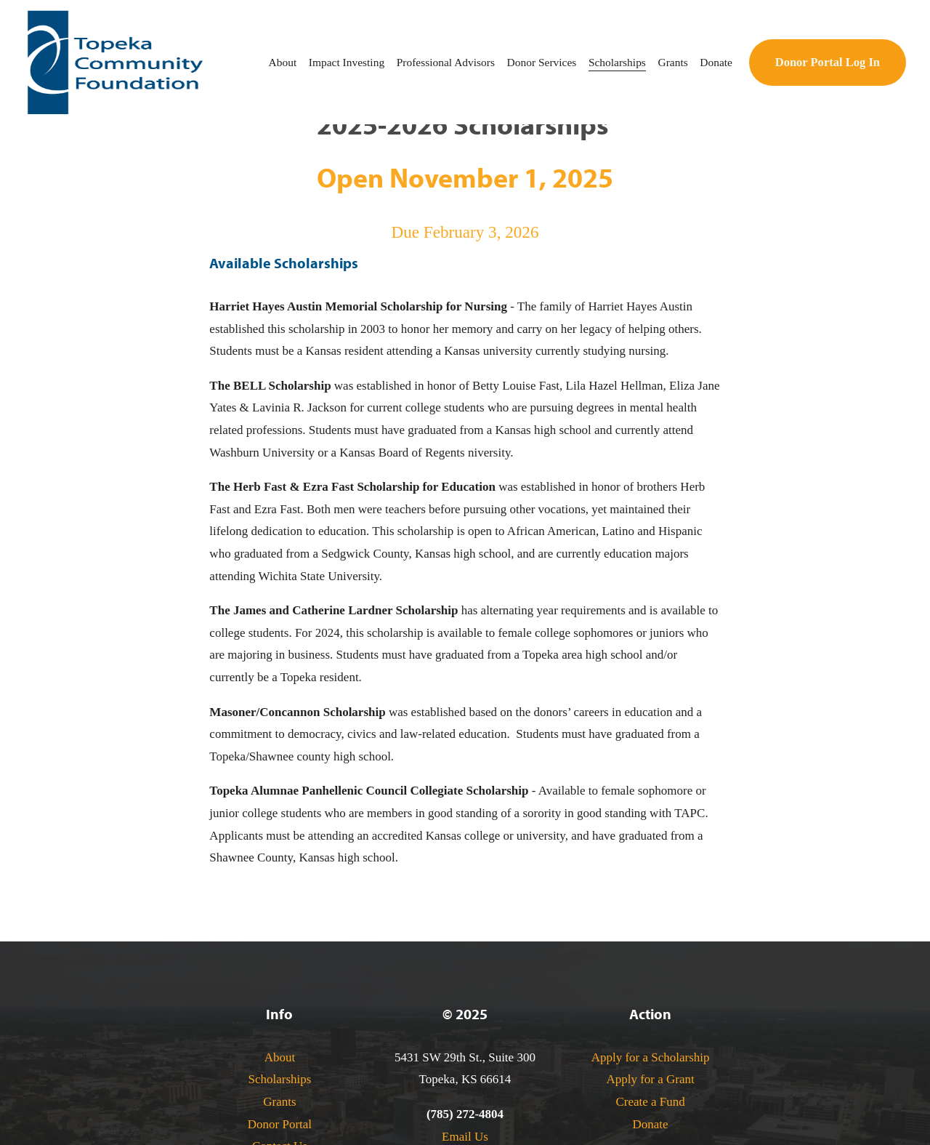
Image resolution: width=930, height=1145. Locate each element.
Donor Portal (280, 1124)
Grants (279, 1102)
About (280, 1057)
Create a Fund (649, 1102)
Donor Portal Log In (827, 62)
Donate (650, 1124)
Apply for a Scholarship (650, 1057)
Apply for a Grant (650, 1079)
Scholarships (279, 1079)
